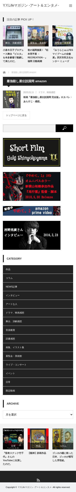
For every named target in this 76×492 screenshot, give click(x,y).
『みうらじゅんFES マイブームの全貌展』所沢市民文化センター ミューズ (62, 56)
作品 (8, 269)
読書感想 (10, 338)
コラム (9, 278)
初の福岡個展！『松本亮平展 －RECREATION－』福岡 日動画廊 (38, 56)
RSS (38, 480)
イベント (10, 373)
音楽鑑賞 (10, 330)
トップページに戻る (16, 115)
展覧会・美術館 (38, 43)
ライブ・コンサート (16, 364)
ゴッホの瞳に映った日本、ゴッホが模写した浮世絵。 (62, 457)
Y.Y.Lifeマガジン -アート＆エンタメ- (35, 487)
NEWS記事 (11, 286)
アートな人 (11, 304)
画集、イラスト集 (15, 347)
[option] (13, 44)
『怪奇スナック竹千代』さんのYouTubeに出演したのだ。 (13, 459)
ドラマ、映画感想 (46, 92)
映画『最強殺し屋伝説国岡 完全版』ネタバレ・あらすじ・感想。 (47, 99)
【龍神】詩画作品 (37, 453)
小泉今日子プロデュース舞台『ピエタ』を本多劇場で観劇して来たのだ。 (13, 56)
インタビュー (13, 295)
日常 (8, 382)
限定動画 (10, 390)
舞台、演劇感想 (13, 43)
